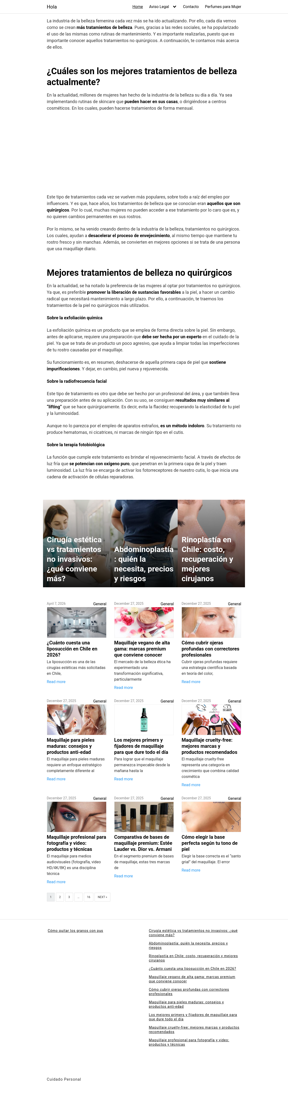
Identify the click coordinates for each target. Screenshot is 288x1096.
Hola (52, 6)
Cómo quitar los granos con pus (75, 931)
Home (137, 6)
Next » (102, 897)
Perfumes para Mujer (223, 6)
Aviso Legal (159, 6)
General (99, 604)
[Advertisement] (144, 154)
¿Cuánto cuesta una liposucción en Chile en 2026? (192, 969)
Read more (56, 681)
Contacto (191, 6)
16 (88, 897)
